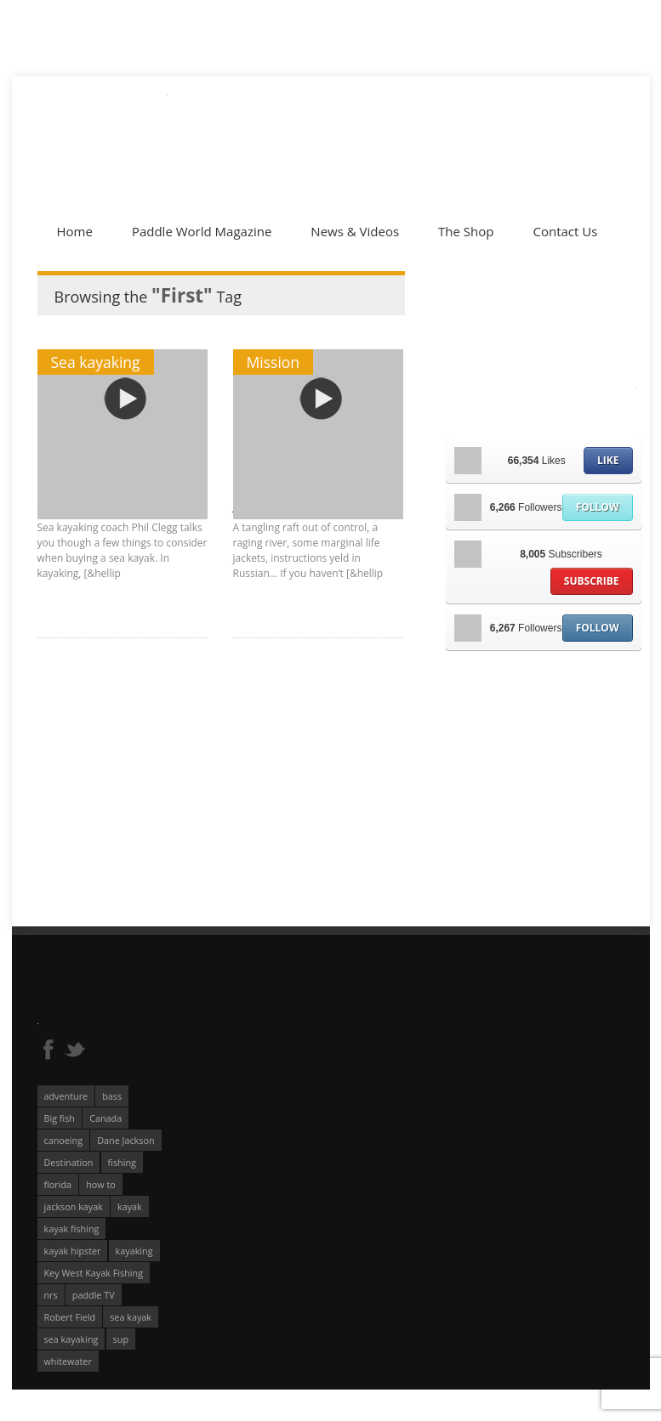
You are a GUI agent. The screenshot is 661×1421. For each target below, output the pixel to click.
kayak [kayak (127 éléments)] (129, 1206)
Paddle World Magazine (201, 231)
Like (607, 460)
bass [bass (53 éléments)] (112, 1096)
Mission (273, 362)
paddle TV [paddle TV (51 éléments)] (93, 1294)
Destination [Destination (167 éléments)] (69, 1162)
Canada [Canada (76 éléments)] (105, 1118)
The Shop (465, 231)
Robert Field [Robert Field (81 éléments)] (70, 1317)
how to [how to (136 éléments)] (101, 1184)
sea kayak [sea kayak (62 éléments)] (130, 1317)
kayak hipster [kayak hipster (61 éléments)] (72, 1250)
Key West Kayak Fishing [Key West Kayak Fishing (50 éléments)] (94, 1272)
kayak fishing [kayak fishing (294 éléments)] (72, 1228)
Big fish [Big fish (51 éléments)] (60, 1118)
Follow (597, 507)
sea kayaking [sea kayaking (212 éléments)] (71, 1339)
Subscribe (591, 581)
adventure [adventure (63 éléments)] (66, 1096)
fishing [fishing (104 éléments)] (122, 1162)
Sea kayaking (95, 362)
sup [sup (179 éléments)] (120, 1339)
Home (75, 231)
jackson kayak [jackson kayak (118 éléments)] (73, 1206)
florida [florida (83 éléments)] (58, 1184)
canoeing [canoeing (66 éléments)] (63, 1140)
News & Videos (355, 231)
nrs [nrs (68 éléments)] (51, 1294)
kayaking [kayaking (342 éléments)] (134, 1250)
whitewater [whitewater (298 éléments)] (68, 1361)
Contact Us (565, 231)
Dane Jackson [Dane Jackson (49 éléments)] (125, 1140)
